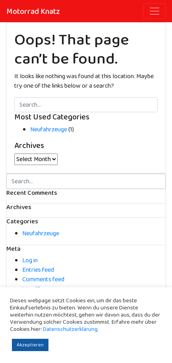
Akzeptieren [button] (30, 345)
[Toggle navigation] (154, 11)
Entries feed (38, 270)
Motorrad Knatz (33, 11)
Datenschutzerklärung (70, 329)
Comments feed (43, 279)
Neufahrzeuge (48, 129)
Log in (30, 260)
